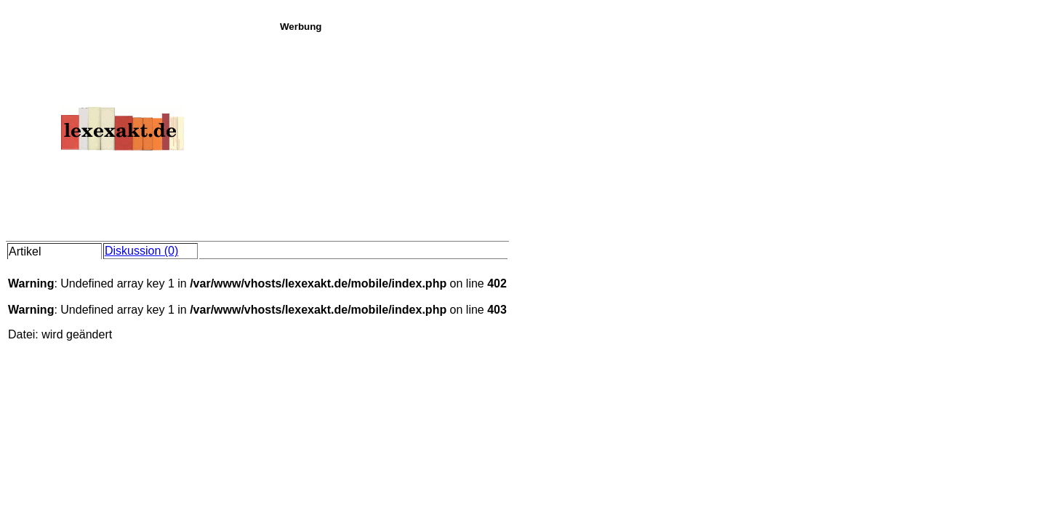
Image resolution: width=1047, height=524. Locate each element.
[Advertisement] (659, 134)
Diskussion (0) (141, 251)
